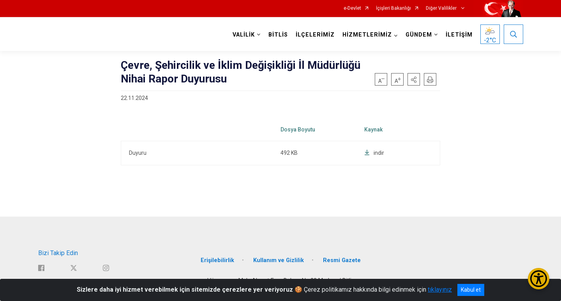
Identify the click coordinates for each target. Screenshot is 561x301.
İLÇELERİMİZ (315, 35)
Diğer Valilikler (442, 8)
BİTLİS (278, 35)
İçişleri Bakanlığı (393, 8)
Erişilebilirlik (217, 260)
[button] (414, 79)
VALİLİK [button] (244, 35)
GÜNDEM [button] (419, 35)
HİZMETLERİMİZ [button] (367, 35)
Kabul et (471, 290)
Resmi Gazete (342, 260)
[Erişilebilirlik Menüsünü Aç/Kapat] (538, 278)
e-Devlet (352, 8)
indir (374, 153)
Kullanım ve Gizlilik (278, 260)
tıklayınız (440, 289)
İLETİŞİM (459, 35)
